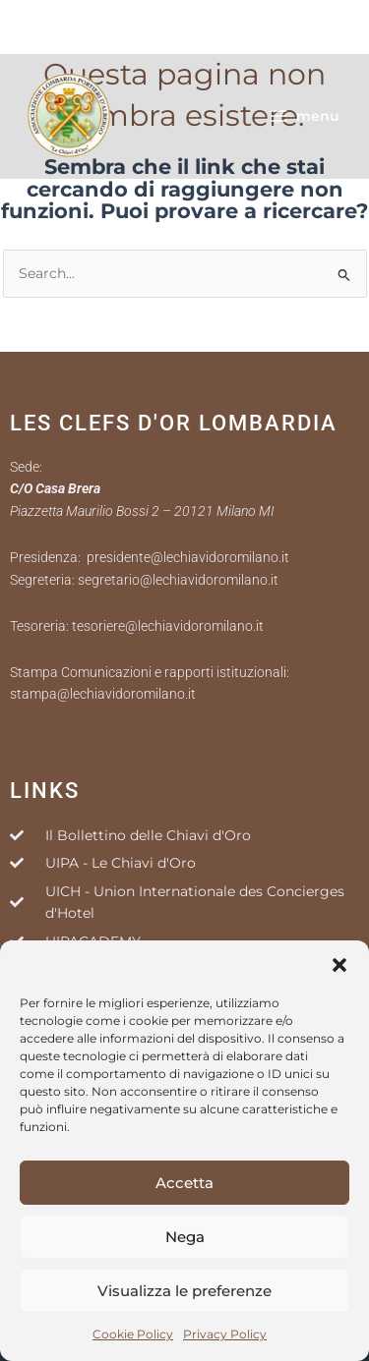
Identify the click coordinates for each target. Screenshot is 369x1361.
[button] (339, 965)
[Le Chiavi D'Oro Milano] (69, 116)
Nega (185, 1236)
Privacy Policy (225, 1334)
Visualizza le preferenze (184, 1290)
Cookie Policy (132, 1334)
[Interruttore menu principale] (303, 116)
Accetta (184, 1182)
